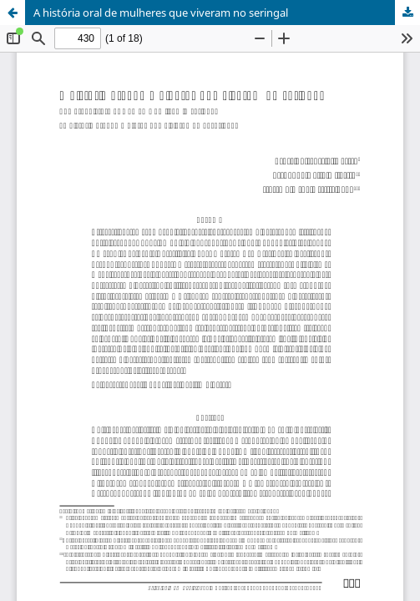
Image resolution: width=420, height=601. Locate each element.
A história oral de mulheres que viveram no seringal (160, 12)
